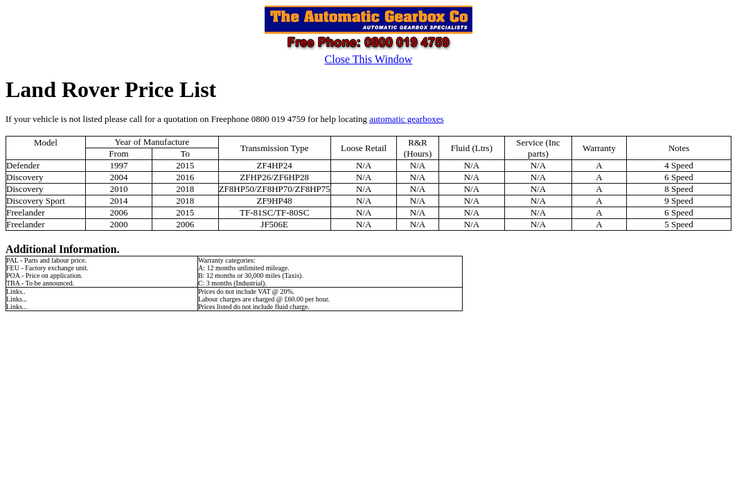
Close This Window (369, 59)
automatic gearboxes (406, 119)
